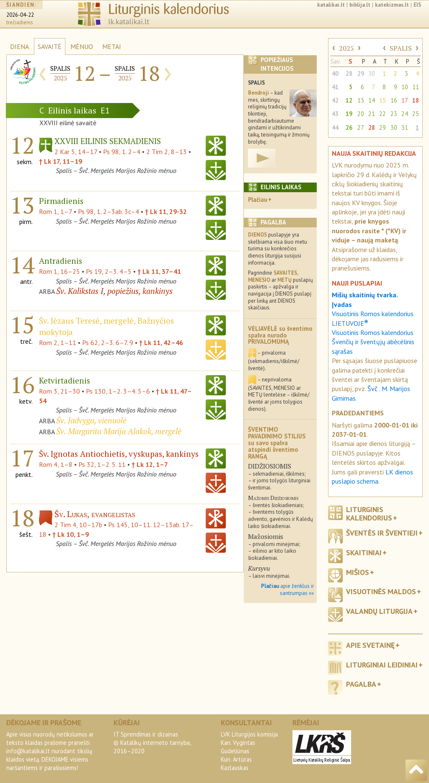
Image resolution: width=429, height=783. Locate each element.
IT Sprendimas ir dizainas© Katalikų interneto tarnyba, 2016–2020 (152, 742)
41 (335, 87)
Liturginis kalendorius (369, 513)
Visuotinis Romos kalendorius (372, 332)
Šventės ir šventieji (382, 533)
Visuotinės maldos (381, 591)
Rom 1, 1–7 (55, 211)
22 (382, 114)
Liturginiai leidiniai (382, 665)
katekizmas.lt (392, 4)
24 (404, 114)
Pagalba (361, 684)
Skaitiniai (364, 552)
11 (415, 87)
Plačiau (257, 199)
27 (360, 127)
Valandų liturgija (379, 611)
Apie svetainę (370, 645)
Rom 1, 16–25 (59, 271)
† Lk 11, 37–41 (159, 271)
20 (360, 114)
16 (393, 100)
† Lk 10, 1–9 (70, 534)
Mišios (357, 572)
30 (371, 73)
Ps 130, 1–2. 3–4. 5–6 (118, 391)
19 (349, 114)
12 (349, 100)
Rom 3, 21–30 (59, 391)
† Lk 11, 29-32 (166, 211)
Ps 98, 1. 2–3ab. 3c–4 (108, 211)
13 (360, 100)
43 (335, 114)
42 (335, 100)
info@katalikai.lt (28, 751)
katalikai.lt (331, 4)
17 (404, 100)
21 (371, 114)
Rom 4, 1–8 (55, 464)
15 (382, 100)
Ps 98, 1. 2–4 (121, 151)
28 (349, 73)
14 (371, 100)
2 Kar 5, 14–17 (75, 151)
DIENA (19, 46)
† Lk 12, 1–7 (150, 464)
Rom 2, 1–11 (57, 342)
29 (360, 73)
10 (404, 87)
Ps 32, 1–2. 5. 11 (102, 464)
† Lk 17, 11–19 (60, 161)
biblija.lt (359, 4)
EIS (417, 4)
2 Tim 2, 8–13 (166, 151)
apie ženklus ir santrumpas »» (287, 589)
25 (415, 114)
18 (415, 100)
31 (404, 127)
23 (393, 114)
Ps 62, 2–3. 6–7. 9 (107, 342)
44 (335, 127)
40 (335, 73)
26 (349, 127)
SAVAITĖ (50, 46)
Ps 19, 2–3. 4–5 (109, 271)
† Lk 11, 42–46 (161, 342)
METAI (111, 46)
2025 (346, 48)
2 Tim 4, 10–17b (78, 524)
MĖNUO (81, 46)
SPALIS (401, 48)
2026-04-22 (20, 14)
